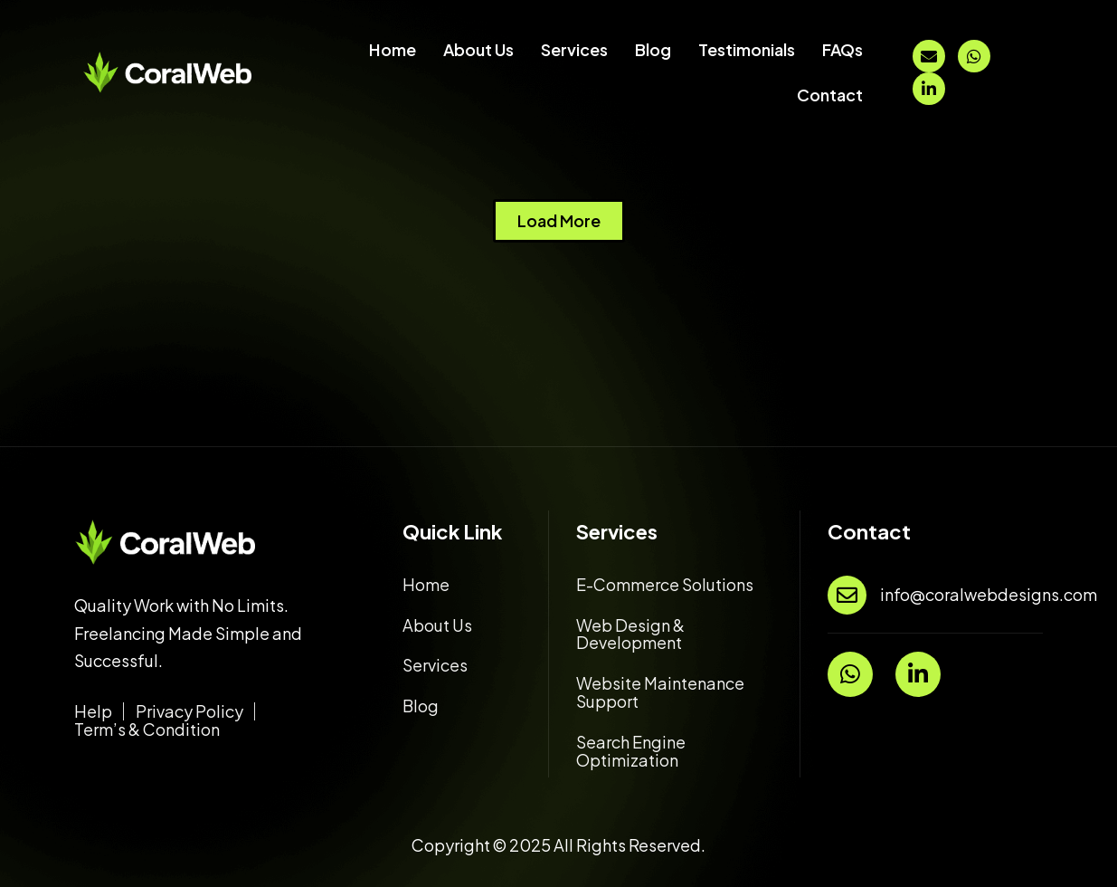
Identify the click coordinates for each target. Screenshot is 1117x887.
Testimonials (746, 49)
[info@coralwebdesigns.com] (847, 595)
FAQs (842, 49)
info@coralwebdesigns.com (988, 594)
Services (574, 49)
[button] (559, 221)
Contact (830, 94)
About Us (478, 49)
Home (392, 49)
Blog (653, 49)
